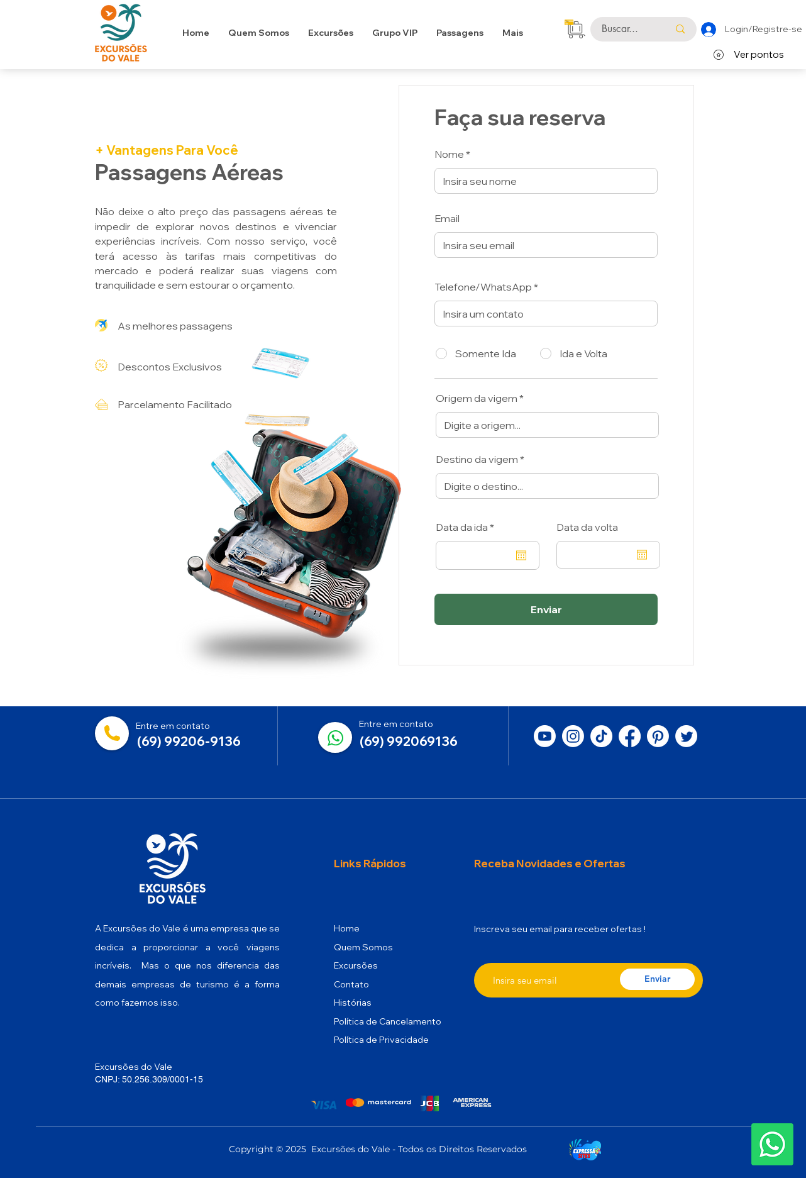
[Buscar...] (625, 29)
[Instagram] (573, 736)
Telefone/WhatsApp (483, 287)
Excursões (356, 965)
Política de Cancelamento (387, 1021)
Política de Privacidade (381, 1039)
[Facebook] (630, 736)
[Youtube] (545, 736)
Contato (351, 984)
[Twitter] (686, 736)
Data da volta (587, 527)
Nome (449, 154)
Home (347, 928)
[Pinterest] (658, 736)
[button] (460, 32)
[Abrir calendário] (521, 555)
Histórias (353, 1002)
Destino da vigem (477, 459)
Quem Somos (363, 947)
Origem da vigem (476, 398)
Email (447, 218)
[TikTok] (601, 736)
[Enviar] (546, 609)
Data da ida (468, 527)
